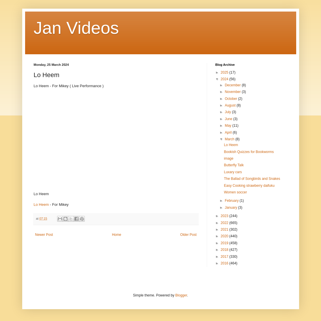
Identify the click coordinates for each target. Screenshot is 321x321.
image (228, 158)
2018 (225, 250)
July (228, 112)
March (230, 139)
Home (116, 235)
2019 (225, 243)
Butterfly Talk (233, 165)
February (232, 201)
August (230, 105)
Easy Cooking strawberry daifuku (249, 186)
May (228, 126)
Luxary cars (233, 172)
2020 (225, 236)
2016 (225, 263)
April (228, 132)
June (229, 119)
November (233, 92)
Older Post (188, 235)
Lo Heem (41, 204)
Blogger (181, 295)
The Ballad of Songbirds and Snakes (252, 179)
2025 (225, 72)
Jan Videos (76, 28)
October (231, 99)
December (233, 85)
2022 (225, 223)
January (231, 208)
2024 (225, 79)
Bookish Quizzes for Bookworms (249, 152)
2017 (225, 257)
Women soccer (235, 192)
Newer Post (44, 235)
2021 (225, 229)
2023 (225, 216)
